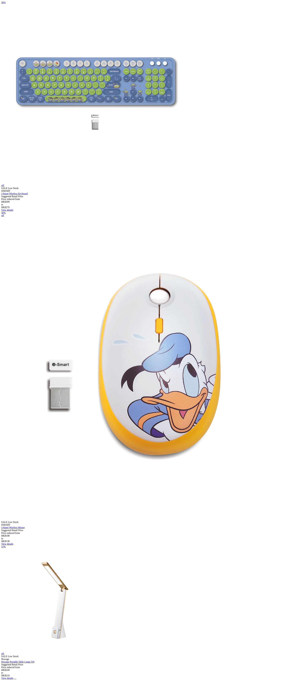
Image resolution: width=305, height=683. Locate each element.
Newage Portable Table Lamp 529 (17, 662)
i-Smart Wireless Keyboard (14, 193)
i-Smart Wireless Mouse (13, 527)
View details (7, 210)
